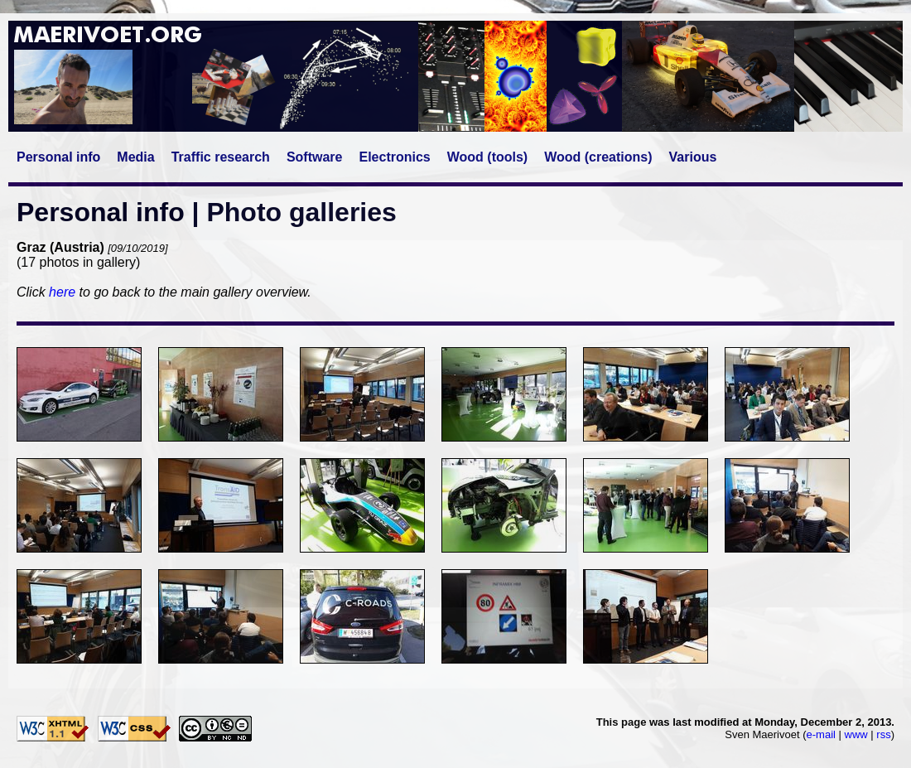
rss (883, 734)
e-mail (821, 734)
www (856, 734)
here (62, 292)
